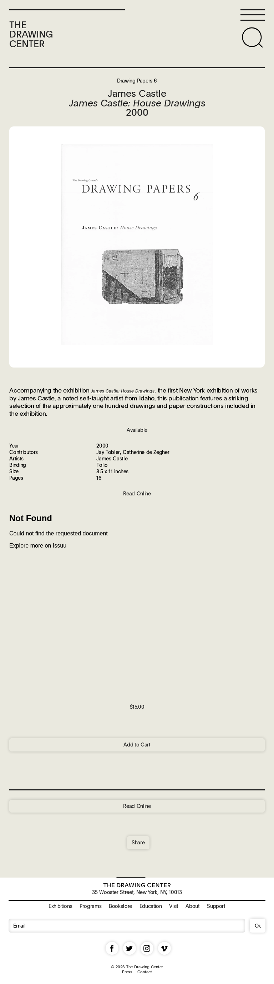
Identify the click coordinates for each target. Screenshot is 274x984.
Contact (144, 971)
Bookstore (120, 905)
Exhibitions (60, 905)
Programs (90, 905)
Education (150, 905)
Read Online (137, 805)
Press (127, 971)
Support (216, 905)
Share (138, 842)
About (192, 905)
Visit (173, 905)
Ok (258, 925)
